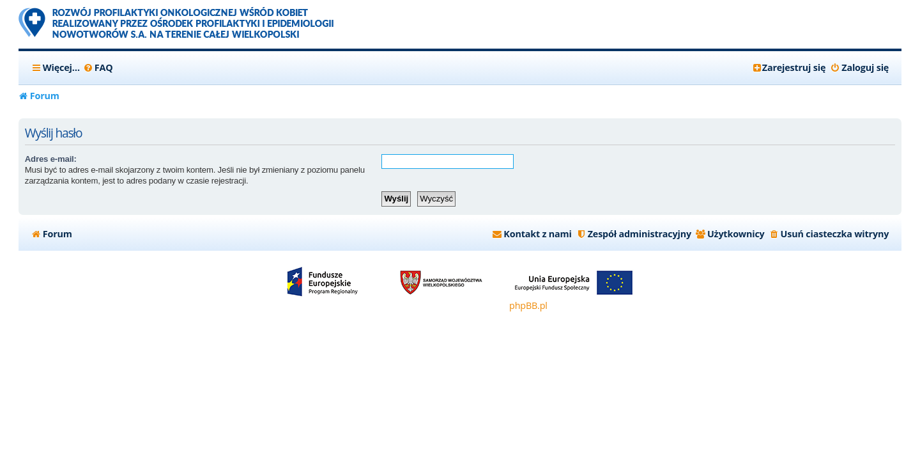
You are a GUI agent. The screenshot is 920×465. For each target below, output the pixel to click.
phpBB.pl (528, 305)
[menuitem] (98, 68)
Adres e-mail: (51, 159)
